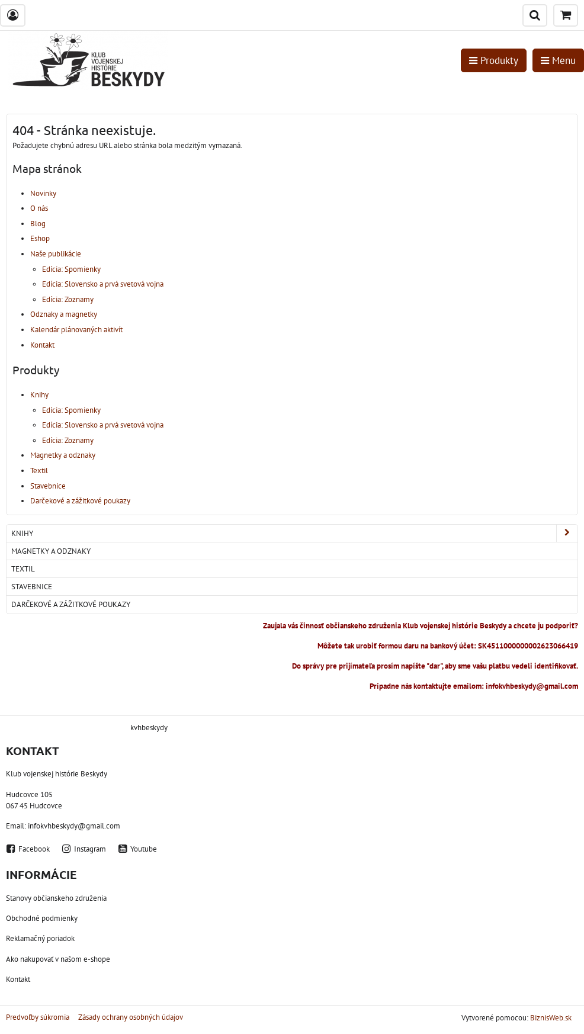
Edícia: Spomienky (71, 269)
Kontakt (42, 345)
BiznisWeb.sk (551, 1018)
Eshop (40, 238)
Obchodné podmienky (42, 918)
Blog (38, 224)
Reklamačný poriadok (40, 938)
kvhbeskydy (149, 727)
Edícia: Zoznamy (68, 299)
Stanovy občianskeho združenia (56, 898)
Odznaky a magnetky (63, 314)
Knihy (39, 395)
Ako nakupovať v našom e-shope (58, 959)
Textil (39, 470)
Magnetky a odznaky (62, 455)
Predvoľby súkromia (37, 1017)
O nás (39, 208)
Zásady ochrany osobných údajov (130, 1017)
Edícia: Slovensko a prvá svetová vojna (102, 284)
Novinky (43, 193)
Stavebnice (48, 486)
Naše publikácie (55, 254)
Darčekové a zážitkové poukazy (80, 501)
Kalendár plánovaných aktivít (76, 330)
